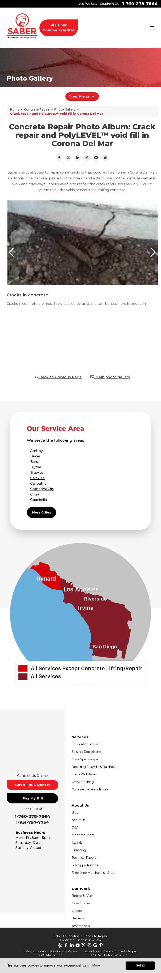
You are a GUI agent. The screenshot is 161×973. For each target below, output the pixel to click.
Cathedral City (42, 489)
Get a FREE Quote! (32, 785)
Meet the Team (83, 835)
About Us (78, 820)
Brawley (37, 473)
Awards (77, 842)
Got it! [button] (140, 965)
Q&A (75, 827)
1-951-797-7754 (32, 822)
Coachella (38, 500)
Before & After (82, 896)
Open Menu (82, 96)
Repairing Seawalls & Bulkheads (95, 767)
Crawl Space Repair (86, 759)
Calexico (37, 478)
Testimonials (81, 926)
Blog (75, 812)
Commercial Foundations (90, 789)
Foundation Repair (85, 744)
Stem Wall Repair (84, 774)
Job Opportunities (85, 865)
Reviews (78, 918)
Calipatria (38, 483)
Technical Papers (84, 858)
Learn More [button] (91, 965)
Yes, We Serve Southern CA (99, 4)
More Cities (41, 512)
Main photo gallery (110, 377)
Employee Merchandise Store (93, 873)
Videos (77, 911)
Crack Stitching (83, 782)
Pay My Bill (32, 798)
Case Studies (81, 903)
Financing (79, 850)
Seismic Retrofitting (86, 752)
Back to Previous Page (58, 377)
